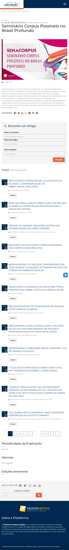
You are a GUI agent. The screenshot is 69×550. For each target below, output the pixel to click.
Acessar (13, 195)
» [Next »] (57, 434)
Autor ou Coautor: (11, 132)
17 (51, 434)
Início (3, 11)
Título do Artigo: (11, 140)
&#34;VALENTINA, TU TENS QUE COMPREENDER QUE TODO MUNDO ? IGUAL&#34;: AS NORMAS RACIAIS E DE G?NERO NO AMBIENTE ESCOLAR (38, 267)
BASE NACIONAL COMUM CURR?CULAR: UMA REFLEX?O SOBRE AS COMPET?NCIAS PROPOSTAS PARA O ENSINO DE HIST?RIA (37, 206)
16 (43, 434)
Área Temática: (10, 150)
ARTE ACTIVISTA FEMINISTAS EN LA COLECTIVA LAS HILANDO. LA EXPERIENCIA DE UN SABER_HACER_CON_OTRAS (35, 184)
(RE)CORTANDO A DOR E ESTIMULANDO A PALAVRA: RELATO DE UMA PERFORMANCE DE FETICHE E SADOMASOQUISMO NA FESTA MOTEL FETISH (36, 329)
